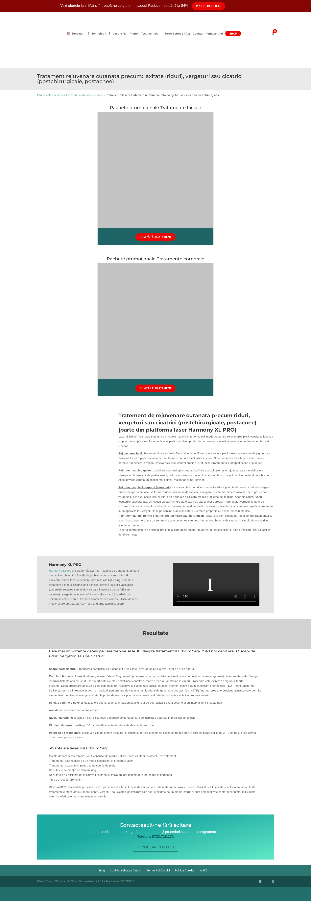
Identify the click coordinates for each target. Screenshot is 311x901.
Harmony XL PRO (60, 570)
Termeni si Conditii (158, 870)
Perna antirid (229, 33)
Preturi (118, 33)
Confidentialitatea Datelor (126, 870)
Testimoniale (134, 33)
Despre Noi (104, 33)
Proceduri (63, 33)
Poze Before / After (192, 33)
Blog (102, 870)
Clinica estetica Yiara (50, 95)
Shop (248, 33)
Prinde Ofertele (209, 6)
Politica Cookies (185, 870)
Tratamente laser (92, 95)
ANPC (203, 870)
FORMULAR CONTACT (155, 847)
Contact (213, 33)
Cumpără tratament (155, 236)
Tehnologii (83, 33)
